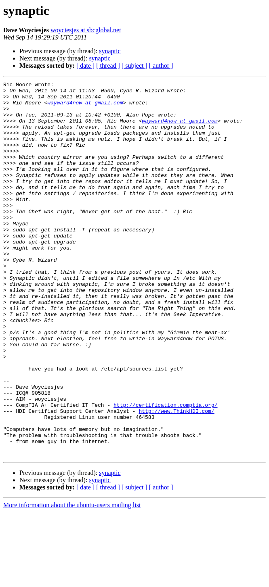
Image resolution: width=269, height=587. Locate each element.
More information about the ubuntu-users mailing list (72, 580)
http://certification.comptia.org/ (165, 470)
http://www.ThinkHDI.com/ (176, 477)
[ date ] (85, 65)
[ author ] (161, 65)
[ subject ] (134, 65)
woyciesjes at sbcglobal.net (85, 30)
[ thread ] (108, 65)
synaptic (109, 51)
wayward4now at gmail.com (85, 107)
